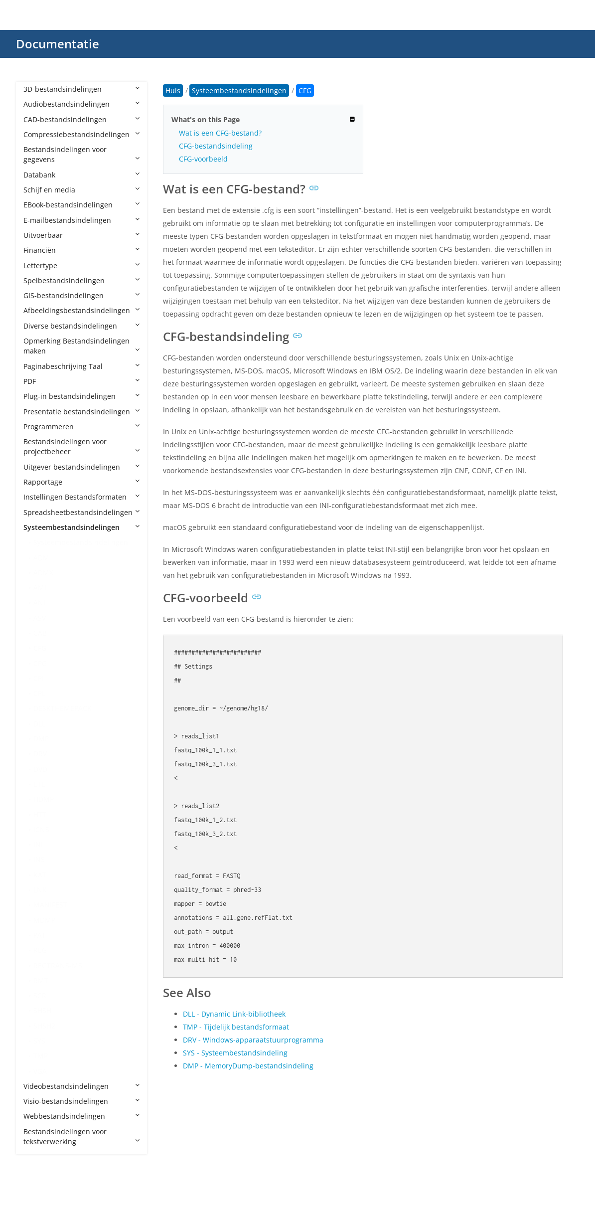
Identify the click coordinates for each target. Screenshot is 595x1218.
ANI (39, 602)
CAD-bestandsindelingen (81, 119)
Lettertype (81, 265)
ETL (39, 784)
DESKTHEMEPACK (62, 708)
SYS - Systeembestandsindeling (235, 1052)
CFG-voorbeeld (203, 159)
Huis (172, 90)
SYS (39, 1040)
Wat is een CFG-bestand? (220, 133)
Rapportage (81, 482)
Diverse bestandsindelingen (81, 326)
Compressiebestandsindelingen (81, 134)
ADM (41, 557)
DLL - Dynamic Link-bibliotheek (234, 1014)
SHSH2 (44, 1026)
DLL (39, 723)
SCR (39, 995)
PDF (81, 381)
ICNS (41, 829)
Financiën (81, 250)
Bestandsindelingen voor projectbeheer (81, 446)
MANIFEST (50, 904)
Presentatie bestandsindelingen (81, 411)
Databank (81, 174)
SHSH (42, 1010)
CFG (39, 648)
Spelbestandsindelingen (81, 280)
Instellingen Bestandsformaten (81, 497)
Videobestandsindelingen (81, 1086)
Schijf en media (81, 189)
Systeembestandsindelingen (81, 527)
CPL (39, 693)
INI (38, 844)
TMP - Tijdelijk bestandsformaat (236, 1027)
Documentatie (57, 43)
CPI (38, 678)
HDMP (43, 799)
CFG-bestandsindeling (216, 146)
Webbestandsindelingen (81, 1116)
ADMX (43, 572)
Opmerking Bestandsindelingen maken (81, 345)
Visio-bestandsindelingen (81, 1101)
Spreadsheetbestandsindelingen (81, 512)
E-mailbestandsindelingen (81, 220)
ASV (39, 618)
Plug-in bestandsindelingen (81, 396)
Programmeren (81, 426)
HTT (39, 814)
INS (39, 859)
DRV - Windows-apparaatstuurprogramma (253, 1039)
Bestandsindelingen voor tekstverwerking (81, 1136)
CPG (40, 663)
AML (40, 587)
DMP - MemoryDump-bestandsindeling (248, 1065)
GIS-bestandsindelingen (81, 295)
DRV (40, 753)
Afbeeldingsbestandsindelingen (81, 310)
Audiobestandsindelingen (81, 104)
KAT (39, 874)
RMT (40, 980)
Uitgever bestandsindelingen (81, 467)
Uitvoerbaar (81, 235)
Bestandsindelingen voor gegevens (81, 154)
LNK (40, 889)
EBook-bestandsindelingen (81, 204)
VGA (40, 1071)
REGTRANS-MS (57, 965)
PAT (39, 935)
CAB (40, 633)
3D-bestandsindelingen (81, 89)
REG (40, 950)
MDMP (44, 920)
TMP (40, 1055)
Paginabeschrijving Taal (81, 366)
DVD (40, 769)
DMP (41, 738)
